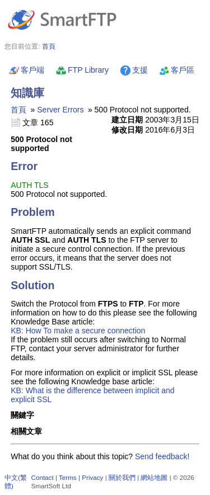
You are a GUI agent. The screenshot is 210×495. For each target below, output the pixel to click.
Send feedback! (162, 456)
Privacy (92, 477)
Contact (42, 477)
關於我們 (122, 477)
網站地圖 (154, 477)
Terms (68, 477)
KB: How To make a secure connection (78, 330)
